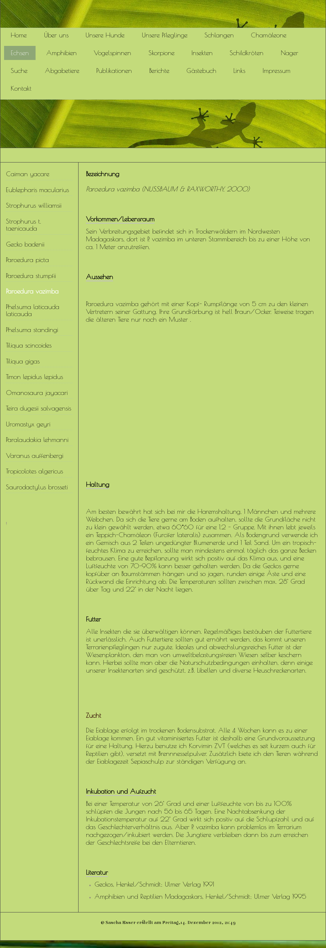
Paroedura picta (27, 260)
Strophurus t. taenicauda (23, 224)
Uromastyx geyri (28, 424)
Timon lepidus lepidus (34, 377)
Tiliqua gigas (23, 361)
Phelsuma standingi (32, 330)
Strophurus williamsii (33, 205)
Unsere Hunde (105, 35)
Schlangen (219, 35)
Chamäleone (268, 35)
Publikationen (114, 70)
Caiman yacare (27, 174)
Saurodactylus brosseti (37, 487)
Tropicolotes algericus (34, 471)
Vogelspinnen (112, 53)
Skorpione (161, 53)
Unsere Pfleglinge (164, 35)
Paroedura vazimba (32, 291)
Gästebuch (201, 70)
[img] (163, 14)
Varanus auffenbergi (34, 455)
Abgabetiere (62, 70)
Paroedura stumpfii (31, 275)
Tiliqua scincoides (28, 345)
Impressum (276, 70)
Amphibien (61, 53)
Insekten (202, 53)
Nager (289, 53)
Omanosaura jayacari (37, 392)
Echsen (20, 53)
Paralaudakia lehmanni (37, 439)
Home (19, 35)
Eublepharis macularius (37, 190)
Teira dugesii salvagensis (38, 408)
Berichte (159, 70)
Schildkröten (246, 53)
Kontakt (21, 88)
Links (239, 70)
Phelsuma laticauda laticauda (32, 310)
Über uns (56, 35)
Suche (19, 70)
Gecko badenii (25, 244)
